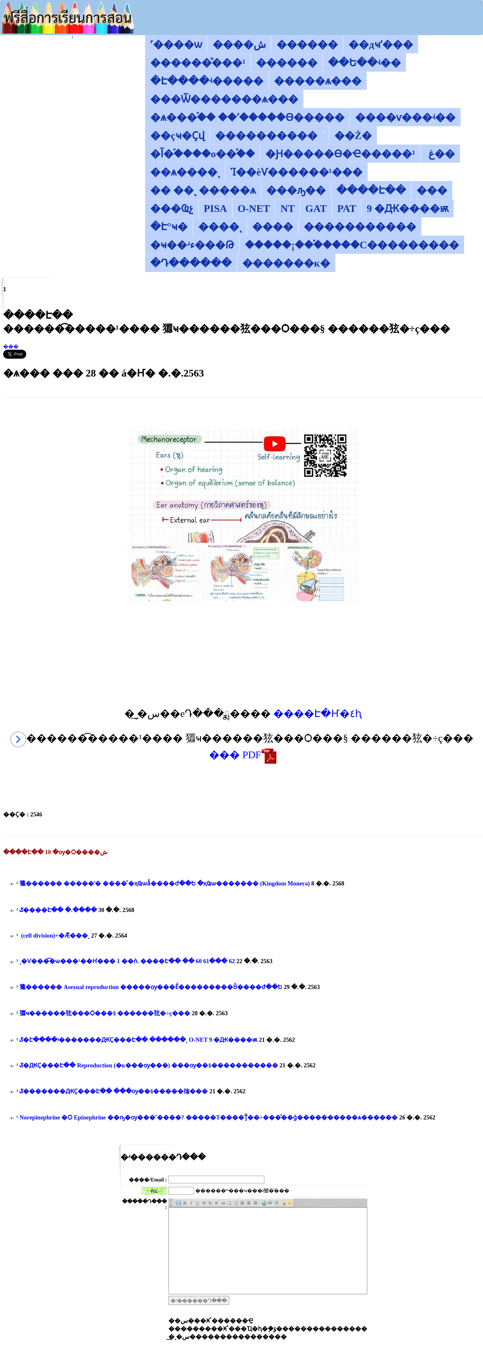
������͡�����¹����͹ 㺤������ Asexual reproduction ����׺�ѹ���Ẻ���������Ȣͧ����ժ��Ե (149, 987)
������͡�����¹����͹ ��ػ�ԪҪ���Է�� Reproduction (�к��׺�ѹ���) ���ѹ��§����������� (147, 1065)
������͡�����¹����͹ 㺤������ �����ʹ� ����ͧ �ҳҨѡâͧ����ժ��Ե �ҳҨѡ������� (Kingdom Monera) (163, 883)
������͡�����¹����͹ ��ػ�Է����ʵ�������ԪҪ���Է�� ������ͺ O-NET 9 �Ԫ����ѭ (136, 1039)
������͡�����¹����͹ (72, 38)
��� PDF (243, 754)
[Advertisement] (243, 412)
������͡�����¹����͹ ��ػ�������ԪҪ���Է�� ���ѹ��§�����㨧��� (112, 1091)
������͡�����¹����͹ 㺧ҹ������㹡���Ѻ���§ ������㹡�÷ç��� (103, 1013)
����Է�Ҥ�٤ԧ (317, 713)
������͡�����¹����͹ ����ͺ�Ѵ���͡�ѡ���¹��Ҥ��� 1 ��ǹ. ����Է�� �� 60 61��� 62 (126, 961)
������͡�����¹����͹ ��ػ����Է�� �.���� (56, 910)
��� (11, 346)
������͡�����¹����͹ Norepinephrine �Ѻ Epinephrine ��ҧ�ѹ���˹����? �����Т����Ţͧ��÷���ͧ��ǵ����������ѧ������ (207, 1117)
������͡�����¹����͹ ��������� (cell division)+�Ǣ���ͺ (53, 935)
